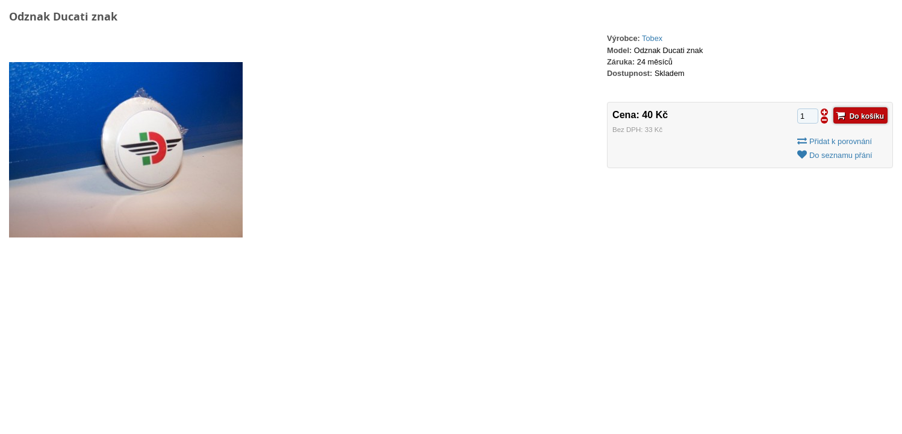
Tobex (652, 38)
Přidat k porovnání (840, 141)
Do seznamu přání (840, 155)
